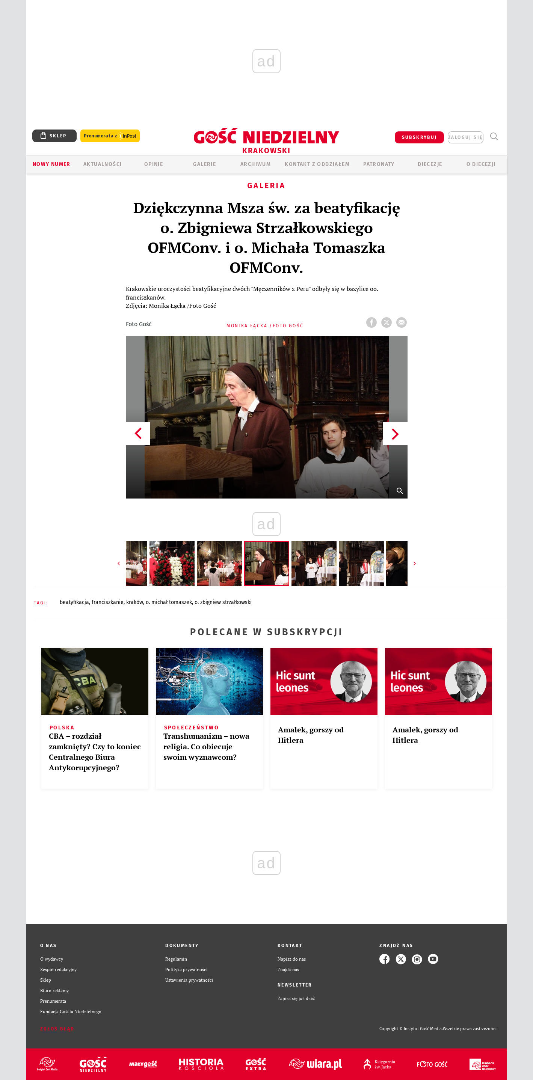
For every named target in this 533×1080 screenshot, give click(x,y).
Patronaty (379, 164)
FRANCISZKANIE (108, 602)
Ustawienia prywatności (189, 980)
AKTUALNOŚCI (102, 164)
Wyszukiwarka (494, 136)
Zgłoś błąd (57, 1029)
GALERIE (204, 164)
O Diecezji (481, 164)
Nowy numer (52, 164)
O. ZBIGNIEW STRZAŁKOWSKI (223, 602)
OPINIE (153, 164)
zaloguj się (465, 137)
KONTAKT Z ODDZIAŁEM (317, 164)
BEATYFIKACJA (74, 602)
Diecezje (430, 164)
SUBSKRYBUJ (419, 137)
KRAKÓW (134, 602)
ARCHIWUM (255, 164)
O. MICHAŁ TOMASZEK (169, 602)
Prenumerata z (110, 136)
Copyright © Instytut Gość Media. (411, 1028)
